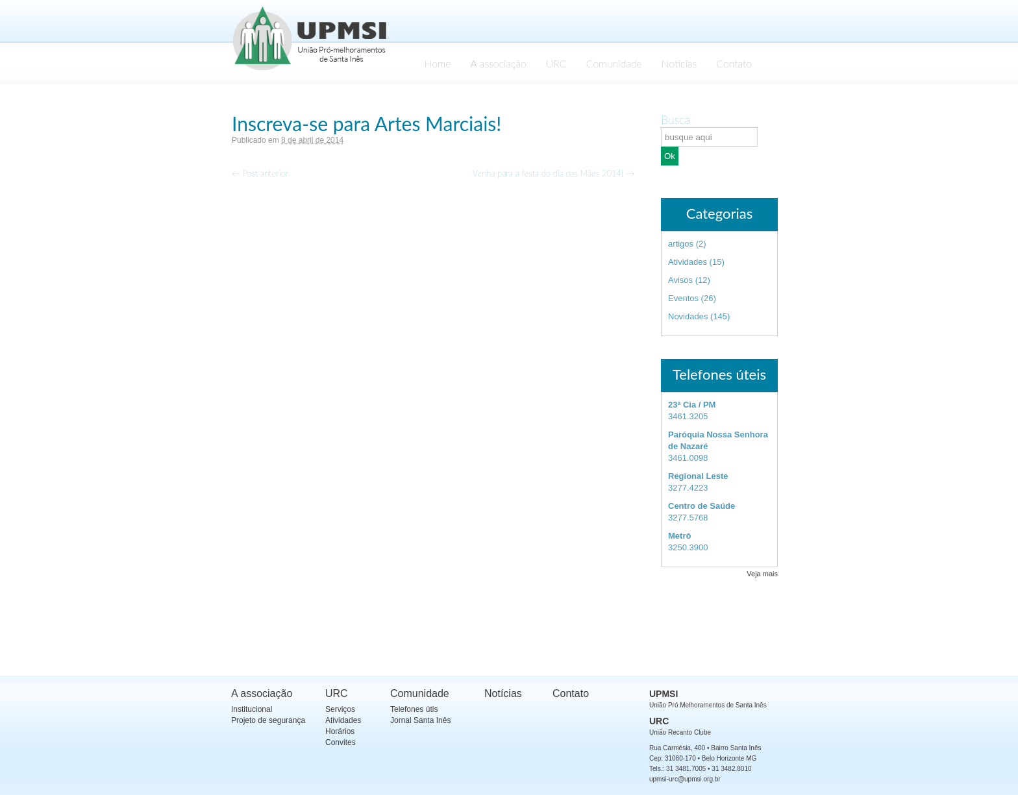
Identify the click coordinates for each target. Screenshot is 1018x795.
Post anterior (260, 173)
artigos (680, 244)
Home (437, 63)
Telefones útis (414, 709)
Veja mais (762, 574)
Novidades (688, 316)
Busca (675, 119)
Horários (339, 731)
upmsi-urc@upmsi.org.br (685, 779)
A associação (499, 63)
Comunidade (614, 63)
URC (556, 63)
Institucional (251, 709)
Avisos (680, 280)
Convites (340, 742)
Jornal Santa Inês (420, 720)
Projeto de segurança (268, 720)
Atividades (687, 262)
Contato (734, 63)
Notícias (679, 63)
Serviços (340, 709)
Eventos (683, 298)
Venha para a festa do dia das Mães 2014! (553, 173)
